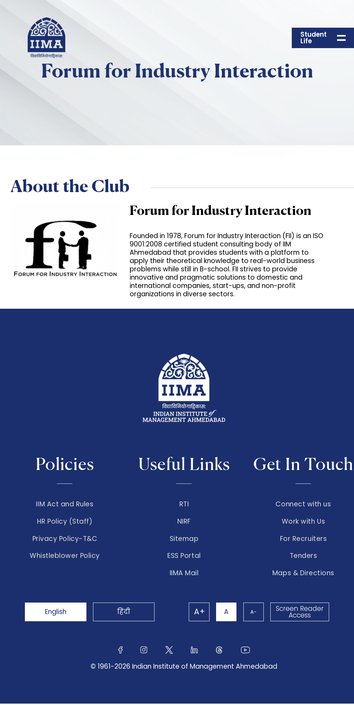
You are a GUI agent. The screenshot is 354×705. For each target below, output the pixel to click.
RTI (184, 504)
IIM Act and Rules (64, 504)
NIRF (184, 522)
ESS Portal (184, 557)
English (56, 613)
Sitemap (184, 539)
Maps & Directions (303, 574)
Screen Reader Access (300, 613)
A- (253, 613)
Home (36, 153)
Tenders (303, 557)
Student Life (84, 153)
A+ (198, 613)
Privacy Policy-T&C (64, 539)
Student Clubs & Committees (166, 153)
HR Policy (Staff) (64, 522)
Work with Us (303, 522)
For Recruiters (303, 539)
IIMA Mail (184, 574)
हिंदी (125, 613)
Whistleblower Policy (65, 557)
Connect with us (303, 504)
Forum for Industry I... (264, 153)
